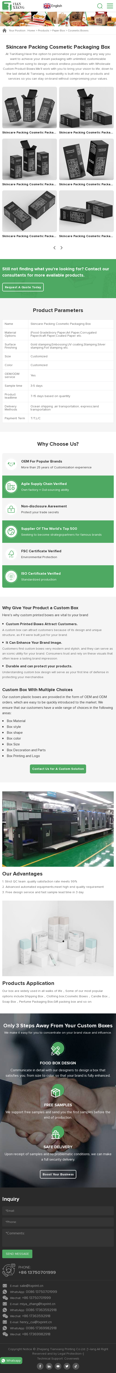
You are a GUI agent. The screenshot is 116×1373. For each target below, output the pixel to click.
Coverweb (71, 1358)
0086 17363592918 (41, 1310)
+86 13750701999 (37, 1272)
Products (43, 30)
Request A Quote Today (23, 287)
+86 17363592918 (36, 1316)
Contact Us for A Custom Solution (58, 769)
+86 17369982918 (36, 1334)
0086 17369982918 (41, 1328)
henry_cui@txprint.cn (36, 1322)
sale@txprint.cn (31, 1286)
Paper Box (58, 30)
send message (17, 1253)
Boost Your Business (58, 1174)
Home (31, 30)
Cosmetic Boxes (78, 30)
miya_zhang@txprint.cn (37, 1304)
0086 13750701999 (41, 1292)
